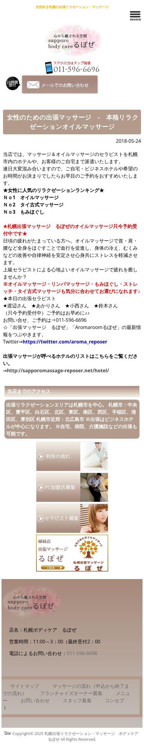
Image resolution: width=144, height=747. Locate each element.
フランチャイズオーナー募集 (71, 693)
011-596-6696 (82, 653)
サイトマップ (24, 686)
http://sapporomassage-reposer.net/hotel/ (58, 370)
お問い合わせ (35, 700)
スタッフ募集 (77, 700)
